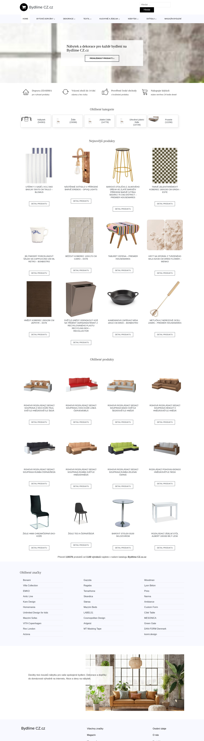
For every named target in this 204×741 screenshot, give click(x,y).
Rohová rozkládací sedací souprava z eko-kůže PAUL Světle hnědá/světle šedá (39, 408)
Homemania (156, 596)
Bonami (27, 580)
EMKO (111, 585)
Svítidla (150, 19)
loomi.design (156, 617)
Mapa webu (93, 724)
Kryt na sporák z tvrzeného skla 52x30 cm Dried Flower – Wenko (164, 259)
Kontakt (156, 724)
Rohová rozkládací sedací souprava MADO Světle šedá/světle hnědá (123, 408)
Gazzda (69, 580)
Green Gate (114, 612)
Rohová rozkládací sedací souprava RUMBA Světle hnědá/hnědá (81, 472)
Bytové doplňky (45, 19)
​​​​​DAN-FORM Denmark (77, 617)
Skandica (112, 591)
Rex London (156, 612)
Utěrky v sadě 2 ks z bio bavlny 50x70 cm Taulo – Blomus (39, 189)
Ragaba (27, 585)
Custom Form (72, 601)
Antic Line (71, 591)
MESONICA (156, 606)
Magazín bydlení (172, 19)
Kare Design (29, 596)
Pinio (25, 591)
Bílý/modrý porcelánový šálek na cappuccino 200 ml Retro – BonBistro (39, 259)
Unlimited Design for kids (120, 601)
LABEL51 (155, 601)
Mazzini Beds (30, 601)
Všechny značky (95, 711)
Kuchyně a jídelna (108, 19)
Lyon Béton (71, 585)
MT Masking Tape (32, 617)
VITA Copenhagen (32, 612)
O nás (156, 718)
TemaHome (156, 585)
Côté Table (28, 606)
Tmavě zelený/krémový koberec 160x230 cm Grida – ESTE (164, 189)
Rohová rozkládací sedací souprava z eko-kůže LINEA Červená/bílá (81, 408)
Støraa (69, 596)
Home (25, 19)
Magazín (91, 718)
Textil (86, 19)
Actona (111, 617)
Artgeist (69, 612)
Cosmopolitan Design (118, 606)
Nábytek (132, 19)
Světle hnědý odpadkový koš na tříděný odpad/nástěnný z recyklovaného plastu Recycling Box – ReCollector (81, 325)
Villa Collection (157, 580)
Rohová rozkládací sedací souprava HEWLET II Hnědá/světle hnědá (165, 408)
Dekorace (68, 19)
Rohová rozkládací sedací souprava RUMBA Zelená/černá (123, 472)
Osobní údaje (159, 711)
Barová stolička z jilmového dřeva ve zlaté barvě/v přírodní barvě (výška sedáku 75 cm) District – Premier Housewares (123, 192)
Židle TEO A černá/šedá (81, 533)
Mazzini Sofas (73, 606)
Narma (153, 591)
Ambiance (113, 596)
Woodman (113, 580)
